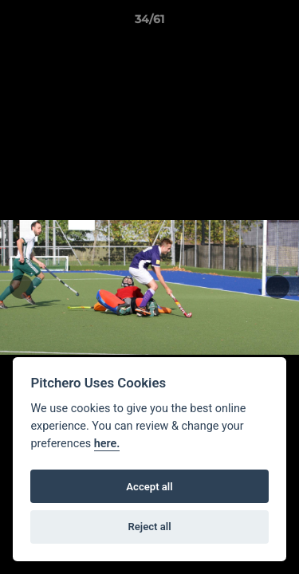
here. (107, 443)
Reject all (149, 527)
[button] (279, 23)
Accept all (149, 487)
